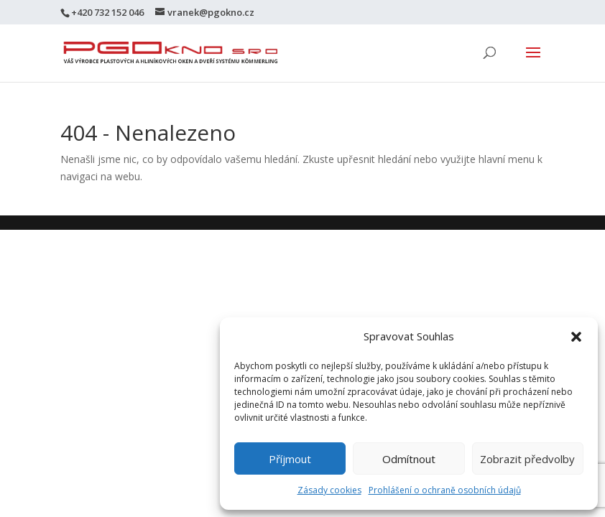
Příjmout (290, 459)
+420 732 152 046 (107, 12)
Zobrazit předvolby (527, 459)
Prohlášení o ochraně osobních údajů (445, 490)
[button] (576, 337)
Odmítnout (408, 459)
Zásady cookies (329, 490)
